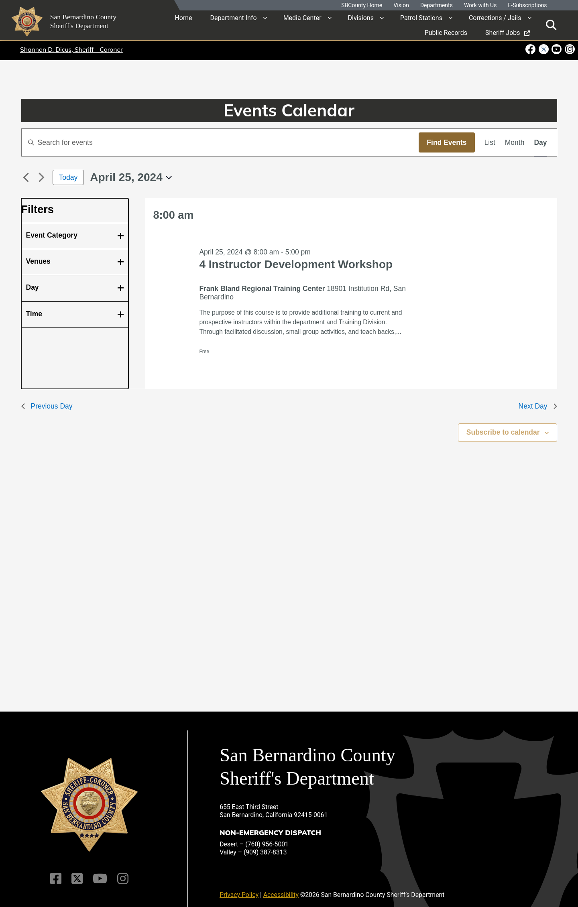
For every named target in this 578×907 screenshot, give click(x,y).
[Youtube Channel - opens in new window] (556, 49)
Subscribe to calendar (503, 432)
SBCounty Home (361, 5)
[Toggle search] (551, 25)
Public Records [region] (446, 33)
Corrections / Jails (495, 18)
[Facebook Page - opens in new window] (531, 49)
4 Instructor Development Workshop (296, 264)
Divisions (361, 18)
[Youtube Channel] (100, 873)
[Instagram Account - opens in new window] (569, 49)
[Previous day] (26, 177)
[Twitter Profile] (77, 873)
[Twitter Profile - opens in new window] (543, 49)
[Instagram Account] (122, 873)
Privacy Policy (239, 889)
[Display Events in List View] (489, 142)
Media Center (302, 18)
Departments (436, 5)
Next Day (538, 406)
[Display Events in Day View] (540, 142)
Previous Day (47, 406)
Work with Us (480, 5)
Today (68, 177)
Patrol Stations (421, 18)
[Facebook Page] (56, 873)
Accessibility (281, 889)
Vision (401, 5)
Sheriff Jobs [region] (507, 33)
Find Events (446, 142)
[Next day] (42, 177)
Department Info (233, 18)
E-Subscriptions (527, 5)
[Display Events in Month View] (515, 142)
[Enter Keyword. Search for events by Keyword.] (220, 142)
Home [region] (183, 18)
